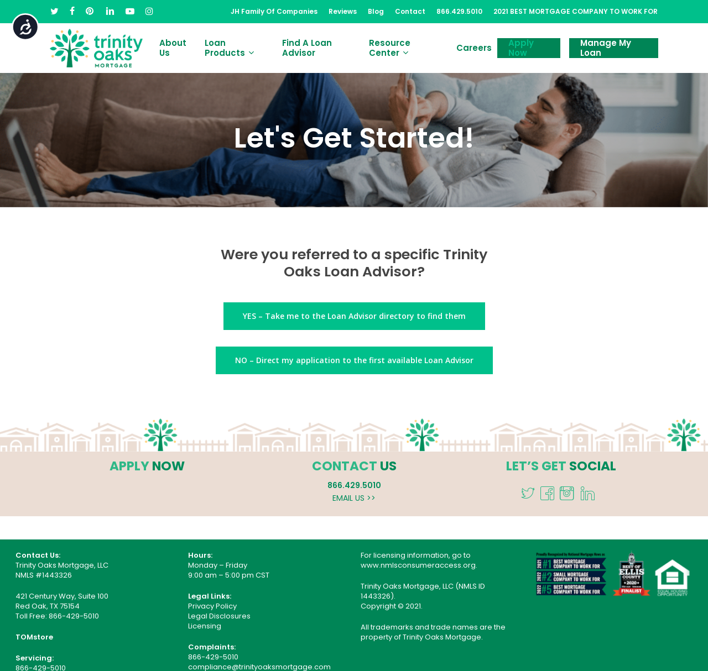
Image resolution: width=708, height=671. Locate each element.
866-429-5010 (74, 616)
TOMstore (34, 637)
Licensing (204, 626)
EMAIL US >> (354, 498)
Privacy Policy (212, 606)
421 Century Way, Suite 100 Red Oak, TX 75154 (61, 601)
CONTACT (344, 466)
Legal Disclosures (219, 616)
